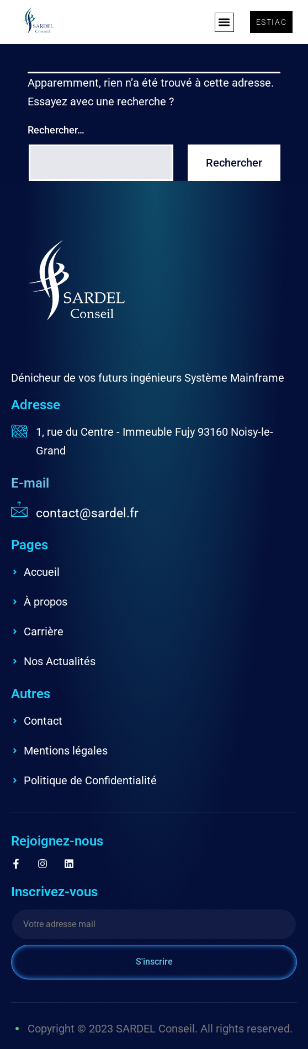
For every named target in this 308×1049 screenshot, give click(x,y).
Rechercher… (56, 130)
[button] (224, 22)
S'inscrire (154, 961)
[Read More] (154, 511)
